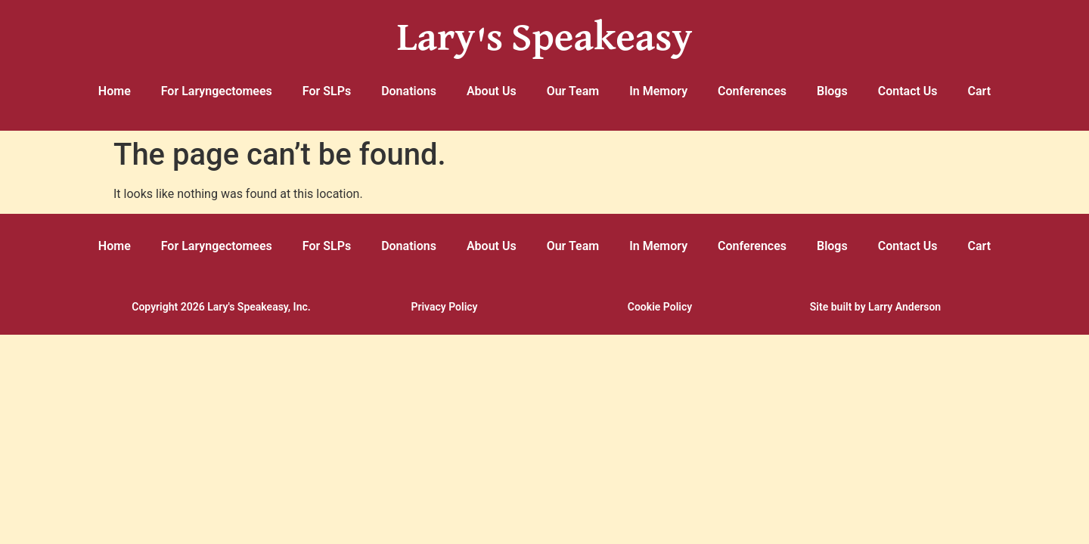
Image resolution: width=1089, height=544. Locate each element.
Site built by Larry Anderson (875, 307)
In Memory (658, 91)
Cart (979, 91)
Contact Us (908, 91)
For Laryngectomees (216, 91)
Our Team (573, 91)
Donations (408, 91)
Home (114, 91)
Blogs (832, 91)
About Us (492, 91)
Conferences (752, 91)
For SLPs (326, 91)
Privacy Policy (444, 307)
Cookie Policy (660, 307)
